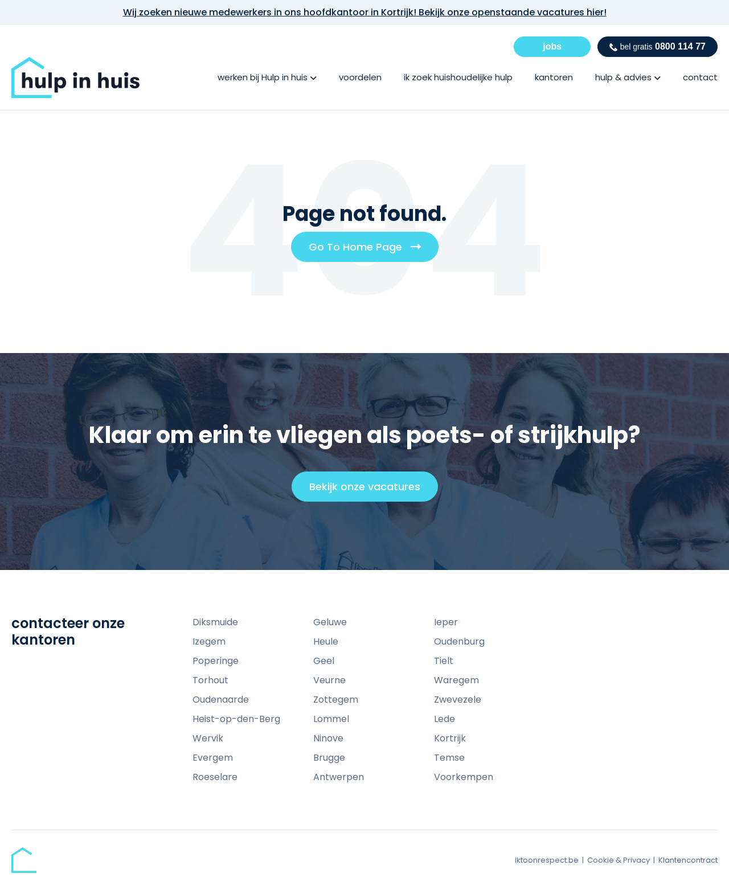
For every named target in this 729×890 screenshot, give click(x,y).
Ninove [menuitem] (328, 738)
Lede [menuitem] (444, 718)
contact (700, 77)
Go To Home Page (369, 250)
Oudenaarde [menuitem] (221, 699)
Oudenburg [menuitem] (459, 641)
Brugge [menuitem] (329, 757)
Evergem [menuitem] (213, 757)
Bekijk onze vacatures (370, 490)
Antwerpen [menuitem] (338, 777)
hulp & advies (623, 77)
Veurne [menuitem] (329, 680)
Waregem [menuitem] (456, 680)
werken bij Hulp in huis (263, 77)
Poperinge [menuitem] (216, 660)
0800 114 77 (657, 46)
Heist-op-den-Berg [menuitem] (236, 718)
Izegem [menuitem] (209, 641)
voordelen (360, 77)
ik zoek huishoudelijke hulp (458, 77)
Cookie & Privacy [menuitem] (618, 860)
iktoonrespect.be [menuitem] (547, 860)
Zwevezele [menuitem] (457, 699)
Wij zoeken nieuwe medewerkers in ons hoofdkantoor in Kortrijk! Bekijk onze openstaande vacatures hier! (365, 12)
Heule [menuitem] (325, 641)
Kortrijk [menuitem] (450, 738)
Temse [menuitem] (449, 757)
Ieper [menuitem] (446, 622)
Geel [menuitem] (323, 660)
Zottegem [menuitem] (335, 699)
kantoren (554, 77)
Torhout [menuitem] (210, 680)
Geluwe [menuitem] (330, 622)
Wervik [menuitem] (208, 738)
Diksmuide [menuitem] (215, 622)
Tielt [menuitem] (443, 660)
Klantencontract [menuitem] (688, 860)
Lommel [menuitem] (331, 718)
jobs (552, 46)
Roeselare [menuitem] (215, 777)
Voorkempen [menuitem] (463, 777)
